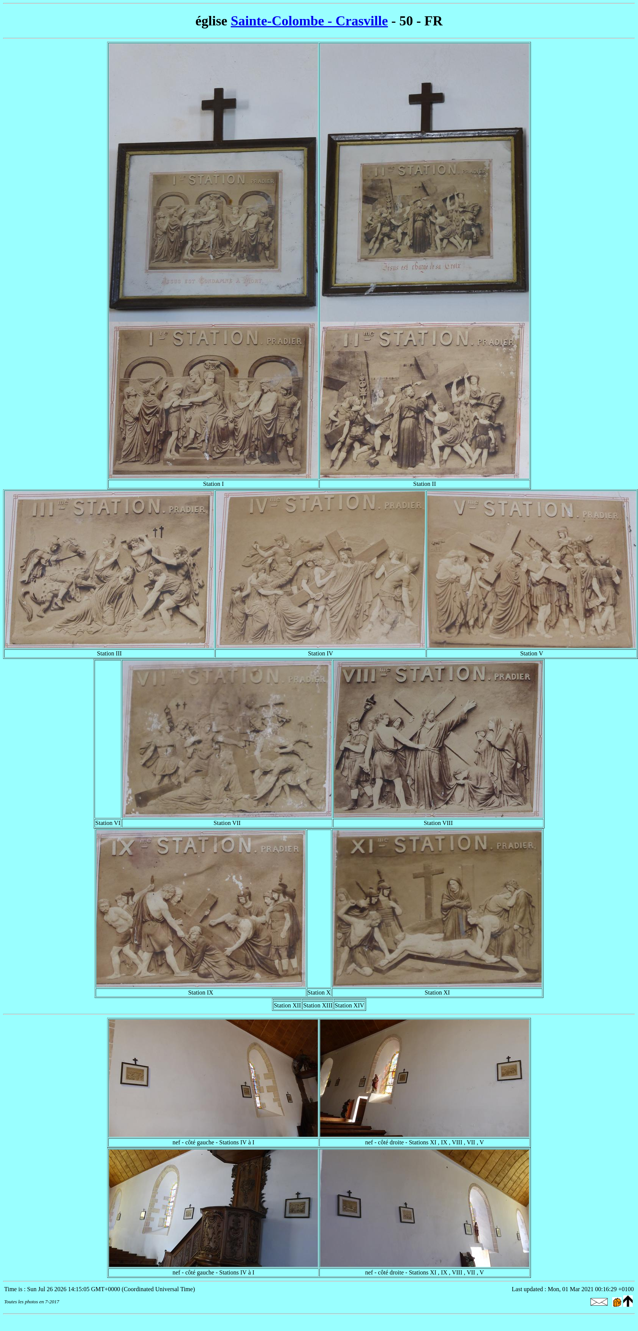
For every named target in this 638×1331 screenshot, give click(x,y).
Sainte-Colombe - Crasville (309, 20)
